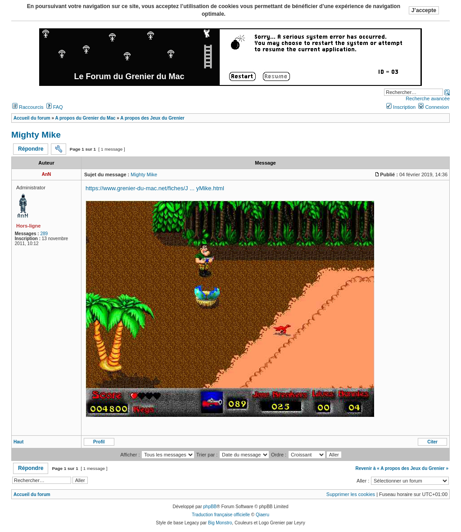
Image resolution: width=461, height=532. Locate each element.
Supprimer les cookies (350, 494)
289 (44, 233)
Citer (432, 441)
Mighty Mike (36, 134)
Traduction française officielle (221, 514)
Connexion (433, 107)
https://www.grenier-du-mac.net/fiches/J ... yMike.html (155, 188)
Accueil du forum (32, 494)
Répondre (30, 149)
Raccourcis (27, 107)
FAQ (54, 107)
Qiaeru (262, 514)
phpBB (210, 506)
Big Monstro (220, 522)
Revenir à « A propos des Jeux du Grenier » (401, 468)
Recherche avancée (428, 98)
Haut (18, 441)
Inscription (401, 107)
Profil (99, 441)
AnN (46, 174)
